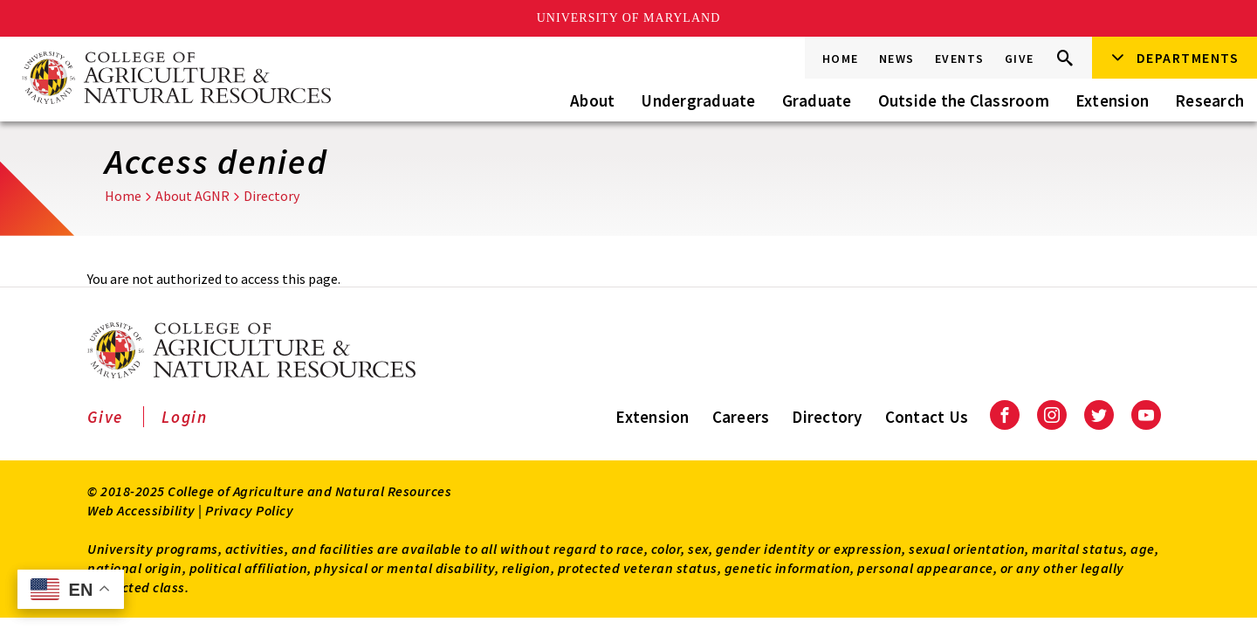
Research (1209, 100)
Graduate (817, 100)
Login (184, 416)
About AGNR (192, 196)
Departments (1188, 57)
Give (1019, 58)
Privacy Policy (249, 510)
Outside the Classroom (963, 100)
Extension (1112, 100)
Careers (741, 416)
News (897, 58)
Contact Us (927, 416)
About (592, 100)
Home (840, 58)
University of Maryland (629, 17)
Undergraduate (698, 100)
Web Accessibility (141, 510)
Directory (271, 196)
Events (960, 58)
